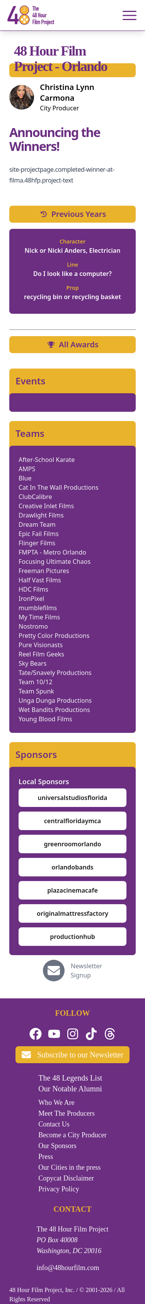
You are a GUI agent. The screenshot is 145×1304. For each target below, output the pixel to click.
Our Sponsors (57, 1146)
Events (30, 381)
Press (45, 1156)
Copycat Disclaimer (66, 1178)
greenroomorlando (72, 844)
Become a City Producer (72, 1135)
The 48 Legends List (70, 1078)
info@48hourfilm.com (68, 1268)
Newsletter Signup (86, 970)
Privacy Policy (58, 1189)
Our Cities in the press (69, 1167)
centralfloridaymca (72, 821)
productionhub (72, 936)
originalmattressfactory (72, 913)
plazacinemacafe (72, 890)
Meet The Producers (66, 1113)
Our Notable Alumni (70, 1088)
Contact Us (54, 1124)
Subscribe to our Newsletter (72, 1054)
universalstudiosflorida (72, 797)
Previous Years (72, 214)
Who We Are (56, 1102)
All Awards (72, 344)
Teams (29, 433)
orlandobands (72, 867)
